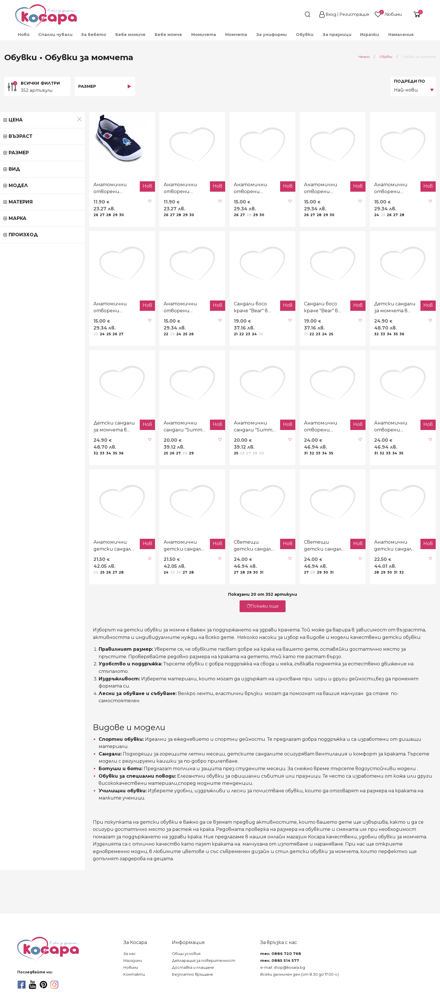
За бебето (93, 34)
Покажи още (220, 674)
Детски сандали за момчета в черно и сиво (381, 341)
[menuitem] (23, 34)
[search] (297, 14)
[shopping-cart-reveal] (414, 14)
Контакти (134, 974)
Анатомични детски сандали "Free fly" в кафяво (384, 614)
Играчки (369, 34)
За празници (337, 34)
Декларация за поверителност (203, 960)
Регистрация (354, 14)
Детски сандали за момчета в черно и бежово (33, 477)
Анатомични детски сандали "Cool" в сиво (123, 613)
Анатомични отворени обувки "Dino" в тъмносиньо (126, 341)
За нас (129, 953)
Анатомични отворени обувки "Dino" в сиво (39, 341)
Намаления (401, 34)
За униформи (271, 34)
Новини (130, 967)
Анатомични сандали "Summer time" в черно (123, 477)
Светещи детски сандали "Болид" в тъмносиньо (293, 614)
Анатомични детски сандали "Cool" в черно (36, 613)
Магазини (132, 960)
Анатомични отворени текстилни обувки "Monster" (387, 205)
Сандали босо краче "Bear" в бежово (207, 341)
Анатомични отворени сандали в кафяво (387, 477)
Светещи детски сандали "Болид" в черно (213, 613)
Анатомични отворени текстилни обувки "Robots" (213, 205)
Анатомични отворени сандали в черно (300, 477)
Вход (331, 14)
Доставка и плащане (193, 967)
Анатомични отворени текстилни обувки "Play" (300, 205)
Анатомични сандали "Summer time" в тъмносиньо (210, 477)
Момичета (203, 34)
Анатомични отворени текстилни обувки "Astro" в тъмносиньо (39, 205)
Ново (24, 34)
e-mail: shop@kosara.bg (282, 967)
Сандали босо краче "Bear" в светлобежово (298, 341)
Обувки (304, 34)
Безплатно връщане (192, 974)
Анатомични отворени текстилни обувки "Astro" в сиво (126, 205)
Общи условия (186, 953)
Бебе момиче (130, 34)
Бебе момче (168, 34)
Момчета (236, 34)
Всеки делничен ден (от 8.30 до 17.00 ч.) (299, 974)
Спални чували (55, 34)
